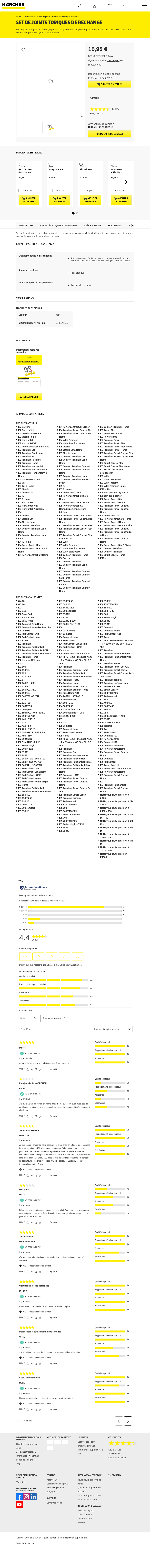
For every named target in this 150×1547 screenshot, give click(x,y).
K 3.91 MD (64, 628)
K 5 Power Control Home (112, 782)
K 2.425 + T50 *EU (27, 740)
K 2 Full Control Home (29, 648)
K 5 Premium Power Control (73, 789)
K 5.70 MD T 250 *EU (69, 825)
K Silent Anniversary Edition (114, 503)
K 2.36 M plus (25, 720)
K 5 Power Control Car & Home (115, 779)
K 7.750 (104, 723)
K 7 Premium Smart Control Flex (116, 464)
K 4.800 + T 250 (71, 723)
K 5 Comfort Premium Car (72, 467)
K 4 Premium (65, 677)
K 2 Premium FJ (26, 467)
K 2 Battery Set (26, 441)
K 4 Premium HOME (69, 690)
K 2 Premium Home (28, 474)
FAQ (18, 1474)
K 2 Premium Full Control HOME (34, 664)
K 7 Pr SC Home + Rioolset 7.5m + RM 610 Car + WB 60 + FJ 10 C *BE (116, 654)
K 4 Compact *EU (108, 746)
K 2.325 (22, 710)
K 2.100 (22, 677)
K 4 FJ (21, 549)
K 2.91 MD (23, 763)
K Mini (103, 569)
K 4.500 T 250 (66, 713)
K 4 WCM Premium (68, 451)
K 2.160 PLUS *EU (27, 694)
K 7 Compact (106, 638)
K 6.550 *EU (106, 618)
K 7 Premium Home (110, 674)
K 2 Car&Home (25, 631)
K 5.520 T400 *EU (68, 815)
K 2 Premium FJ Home (29, 470)
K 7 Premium (106, 661)
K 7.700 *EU (106, 720)
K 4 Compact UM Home (112, 756)
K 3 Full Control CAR (28, 779)
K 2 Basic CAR (25, 625)
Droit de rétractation (26, 1463)
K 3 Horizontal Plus (28, 516)
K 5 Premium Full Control (72, 769)
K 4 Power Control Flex (30, 556)
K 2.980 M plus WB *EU (30, 772)
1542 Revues (114, 1464)
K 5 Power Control (109, 776)
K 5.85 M (63, 838)
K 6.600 (104, 625)
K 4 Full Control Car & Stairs (73, 654)
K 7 (101, 792)
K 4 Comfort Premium (29, 536)
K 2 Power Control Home (112, 513)
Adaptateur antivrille (116, 181)
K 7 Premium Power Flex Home (116, 457)
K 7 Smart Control (109, 700)
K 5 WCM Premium (68, 556)
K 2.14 (21, 690)
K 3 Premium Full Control (31, 799)
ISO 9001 (82, 1533)
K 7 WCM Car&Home (110, 490)
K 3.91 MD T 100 (67, 631)
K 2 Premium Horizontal (30, 477)
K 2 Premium (24, 654)
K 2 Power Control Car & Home (33, 457)
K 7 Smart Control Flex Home (115, 477)
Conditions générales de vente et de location (89, 1508)
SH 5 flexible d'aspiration (25, 181)
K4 (106, 736)
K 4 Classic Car (25, 530)
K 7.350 (104, 710)
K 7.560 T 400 (107, 717)
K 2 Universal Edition (29, 490)
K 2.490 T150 (25, 746)
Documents (115, 236)
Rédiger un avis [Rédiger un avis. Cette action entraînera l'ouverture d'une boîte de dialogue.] (96, 113)
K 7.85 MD (105, 730)
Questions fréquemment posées (89, 1500)
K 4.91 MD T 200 (67, 726)
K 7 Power (105, 648)
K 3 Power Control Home (112, 533)
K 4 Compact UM (108, 753)
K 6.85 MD (105, 631)
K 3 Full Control (108, 743)
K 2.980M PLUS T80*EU (30, 776)
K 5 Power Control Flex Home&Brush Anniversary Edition (72, 520)
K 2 (19, 618)
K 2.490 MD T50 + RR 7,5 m (31, 743)
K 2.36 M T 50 (25, 717)
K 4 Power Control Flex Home (33, 566)
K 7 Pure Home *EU (110, 697)
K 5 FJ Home (65, 500)
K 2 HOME (23, 651)
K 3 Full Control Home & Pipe (33, 792)
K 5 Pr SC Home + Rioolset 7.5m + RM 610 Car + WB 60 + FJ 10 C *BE (75, 753)
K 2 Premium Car (26, 461)
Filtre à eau (86, 180)
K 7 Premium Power (110, 451)
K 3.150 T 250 (25, 809)
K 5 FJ (62, 497)
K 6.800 (108, 628)
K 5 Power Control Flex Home (74, 513)
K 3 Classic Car (25, 503)
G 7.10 (21, 615)
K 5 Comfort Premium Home (73, 487)
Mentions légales (86, 1521)
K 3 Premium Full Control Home (34, 802)
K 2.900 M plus (25, 759)
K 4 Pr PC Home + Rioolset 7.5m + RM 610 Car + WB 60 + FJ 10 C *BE (75, 671)
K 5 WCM (63, 553)
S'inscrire (20, 1493)
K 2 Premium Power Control (114, 516)
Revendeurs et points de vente (89, 1493)
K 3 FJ (21, 507)
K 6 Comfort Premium (111, 562)
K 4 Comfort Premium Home (32, 546)
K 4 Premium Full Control (72, 684)
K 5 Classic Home (68, 464)
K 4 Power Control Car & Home (74, 664)
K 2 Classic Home (27, 447)
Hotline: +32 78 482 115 (100, 127)
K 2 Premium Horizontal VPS (32, 480)
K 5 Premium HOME (69, 786)
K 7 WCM (104, 487)
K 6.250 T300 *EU (109, 615)
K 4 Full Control (67, 651)
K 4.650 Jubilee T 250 (70, 720)
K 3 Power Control (109, 526)
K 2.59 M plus (25, 749)
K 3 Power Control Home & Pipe (116, 536)
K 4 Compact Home (69, 648)
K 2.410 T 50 (24, 736)
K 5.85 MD (64, 841)
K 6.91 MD (105, 635)
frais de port (113, 60)
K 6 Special (64, 569)
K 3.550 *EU (24, 822)
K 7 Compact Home (110, 641)
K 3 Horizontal (25, 513)
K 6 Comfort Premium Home (73, 566)
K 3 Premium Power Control (114, 539)
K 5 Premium (65, 759)
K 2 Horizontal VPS (28, 454)
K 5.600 (63, 818)
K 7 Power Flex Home (111, 444)
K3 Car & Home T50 (110, 733)
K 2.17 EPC (23, 697)
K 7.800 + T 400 (112, 726)
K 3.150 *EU (24, 805)
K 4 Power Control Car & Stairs (115, 556)
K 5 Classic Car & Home (70, 461)
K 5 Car (62, 733)
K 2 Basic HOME (26, 628)
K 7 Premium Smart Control (114, 681)
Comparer (95, 98)
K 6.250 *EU (106, 612)
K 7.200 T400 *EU (109, 704)
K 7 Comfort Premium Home (114, 438)
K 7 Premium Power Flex (112, 454)
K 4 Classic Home (27, 533)
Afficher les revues (117, 1468)
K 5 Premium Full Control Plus (74, 776)
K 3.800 (67, 621)
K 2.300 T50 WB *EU (28, 707)
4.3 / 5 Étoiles (114, 1461)
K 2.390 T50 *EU (26, 726)
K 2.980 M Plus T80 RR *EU (31, 769)
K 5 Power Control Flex (71, 503)
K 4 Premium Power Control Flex (75, 441)
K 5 (60, 730)
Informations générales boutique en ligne (27, 1469)
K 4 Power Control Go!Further (74, 438)
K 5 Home (64, 746)
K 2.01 (21, 674)
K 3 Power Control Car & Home (115, 530)
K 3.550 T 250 (66, 612)
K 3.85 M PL (65, 625)
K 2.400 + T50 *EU (27, 730)
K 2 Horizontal (25, 451)
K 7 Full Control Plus (110, 644)
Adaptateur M (56, 180)
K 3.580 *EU (65, 615)
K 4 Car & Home (67, 641)
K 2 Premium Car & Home (31, 464)
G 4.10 (21, 612)
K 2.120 (22, 684)
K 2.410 (22, 733)
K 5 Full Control (108, 772)
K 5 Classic (64, 457)
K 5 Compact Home (69, 740)
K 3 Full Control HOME (29, 786)
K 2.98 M (22, 766)
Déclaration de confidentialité (85, 1527)
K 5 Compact (65, 736)
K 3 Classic (23, 500)
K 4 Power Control (109, 749)
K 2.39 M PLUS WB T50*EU (31, 723)
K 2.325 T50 (24, 713)
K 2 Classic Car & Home (29, 444)
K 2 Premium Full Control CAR (33, 661)
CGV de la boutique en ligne (27, 1457)
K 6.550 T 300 (107, 621)
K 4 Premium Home (73, 681)
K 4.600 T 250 (66, 717)
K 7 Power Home (108, 447)
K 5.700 (63, 828)
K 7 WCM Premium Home (113, 497)
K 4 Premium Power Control (73, 697)
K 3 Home (23, 795)
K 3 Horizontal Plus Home (31, 520)
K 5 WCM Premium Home (72, 559)
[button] (73, 224)
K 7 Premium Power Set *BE (114, 677)
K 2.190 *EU (24, 704)
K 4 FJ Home (24, 553)
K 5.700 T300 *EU (68, 832)
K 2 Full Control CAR (28, 644)
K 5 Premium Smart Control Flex (75, 536)
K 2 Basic (22, 621)
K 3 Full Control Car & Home (32, 782)
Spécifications (92, 236)
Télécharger (29, 408)
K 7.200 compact (108, 707)
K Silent (110, 507)
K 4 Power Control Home (112, 759)
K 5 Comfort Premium (111, 559)
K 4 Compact (65, 644)
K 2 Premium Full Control (31, 658)
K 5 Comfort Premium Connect (74, 477)
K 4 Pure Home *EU (69, 704)
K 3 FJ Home (24, 510)
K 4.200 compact (67, 710)
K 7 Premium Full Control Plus (115, 664)
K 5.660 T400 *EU (68, 822)
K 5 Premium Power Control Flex (75, 526)
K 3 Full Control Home (29, 789)
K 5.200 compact (67, 812)
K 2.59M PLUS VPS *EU (29, 753)
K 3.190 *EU (24, 812)
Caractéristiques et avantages (58, 236)
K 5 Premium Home (73, 766)
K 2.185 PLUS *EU (27, 700)
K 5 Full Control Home (70, 743)
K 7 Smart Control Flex (111, 474)
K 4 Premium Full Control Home (75, 687)
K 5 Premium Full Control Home (75, 772)
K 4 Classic (23, 526)
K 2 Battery (24, 438)
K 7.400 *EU (106, 713)
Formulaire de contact (109, 134)
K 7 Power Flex (107, 441)
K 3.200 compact (26, 818)
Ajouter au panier (109, 84)
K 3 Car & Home (26, 497)
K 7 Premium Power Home (113, 461)
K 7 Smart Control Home (112, 566)
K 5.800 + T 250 (71, 835)
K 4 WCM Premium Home (72, 454)
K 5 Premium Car (67, 763)
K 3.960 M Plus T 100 (69, 635)
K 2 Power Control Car (111, 510)
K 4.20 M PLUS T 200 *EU (71, 707)
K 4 (19, 523)
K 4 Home (64, 661)
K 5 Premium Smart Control (73, 805)
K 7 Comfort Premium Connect (74, 582)
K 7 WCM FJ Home (109, 493)
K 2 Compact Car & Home (30, 635)
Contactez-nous (54, 1514)
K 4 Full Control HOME (70, 658)
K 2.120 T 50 (24, 687)
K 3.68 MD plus (66, 618)
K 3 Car (21, 493)
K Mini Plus (105, 500)
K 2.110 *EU (24, 681)
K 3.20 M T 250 (25, 815)
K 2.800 (26, 756)
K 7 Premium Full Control (113, 795)
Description (26, 236)
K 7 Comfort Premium (70, 572)
